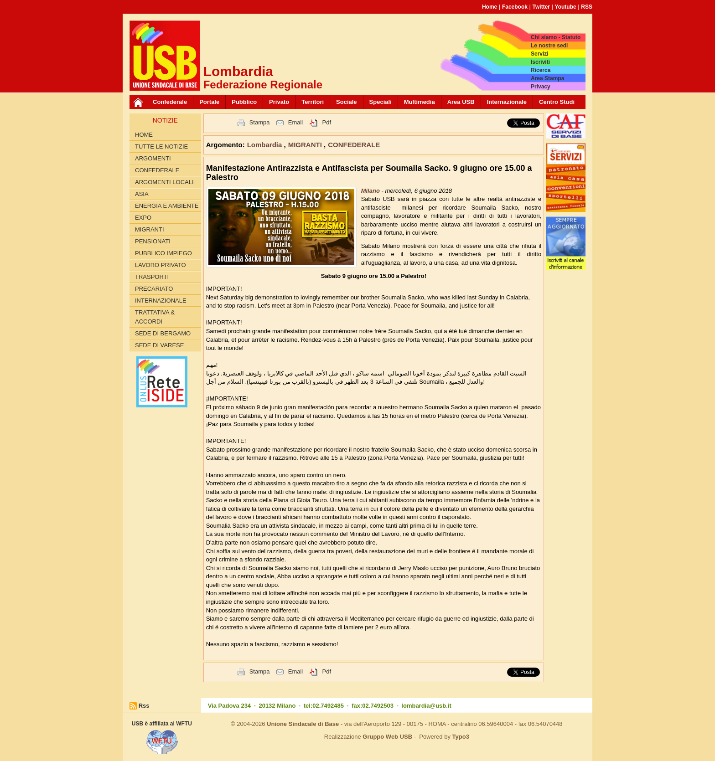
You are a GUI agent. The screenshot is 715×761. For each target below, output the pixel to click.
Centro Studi (557, 101)
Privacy (540, 86)
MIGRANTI (149, 229)
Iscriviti (540, 62)
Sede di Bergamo (163, 333)
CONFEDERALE (157, 170)
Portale (209, 101)
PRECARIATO (154, 288)
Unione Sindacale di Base (303, 723)
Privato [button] (279, 101)
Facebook (515, 7)
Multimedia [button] (419, 101)
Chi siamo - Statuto (555, 37)
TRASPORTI (152, 276)
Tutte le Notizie (161, 146)
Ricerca (540, 70)
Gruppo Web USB (387, 736)
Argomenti (153, 158)
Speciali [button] (380, 101)
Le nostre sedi (549, 45)
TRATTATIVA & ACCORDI (155, 317)
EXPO (143, 217)
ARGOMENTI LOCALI (164, 182)
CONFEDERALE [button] (354, 145)
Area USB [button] (461, 101)
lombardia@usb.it (426, 705)
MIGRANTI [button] (306, 145)
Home (489, 7)
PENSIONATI (153, 241)
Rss (144, 705)
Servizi (540, 54)
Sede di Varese (159, 345)
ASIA (142, 193)
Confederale (170, 101)
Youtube (565, 7)
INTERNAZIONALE (161, 300)
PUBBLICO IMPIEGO (163, 253)
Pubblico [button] (244, 101)
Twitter (541, 7)
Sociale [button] (346, 101)
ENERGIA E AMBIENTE (166, 205)
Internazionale (507, 101)
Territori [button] (312, 101)
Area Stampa (547, 78)
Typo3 (460, 736)
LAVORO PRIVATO (160, 265)
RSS (586, 7)
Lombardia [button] (265, 145)
